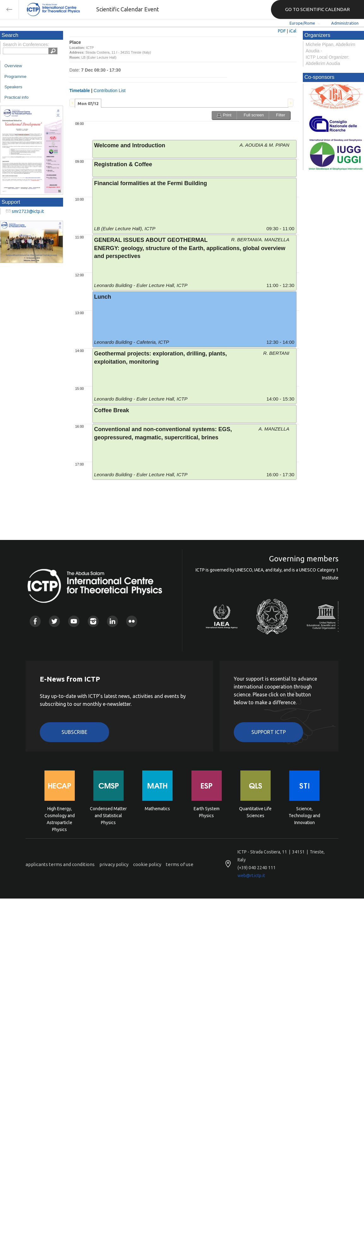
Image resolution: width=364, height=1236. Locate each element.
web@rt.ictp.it (251, 875)
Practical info (16, 97)
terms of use (179, 864)
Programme (15, 76)
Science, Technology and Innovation (304, 815)
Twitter (54, 621)
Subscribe (74, 732)
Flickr (131, 621)
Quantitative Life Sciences (255, 812)
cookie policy (147, 864)
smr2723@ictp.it (28, 211)
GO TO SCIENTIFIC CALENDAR (317, 9)
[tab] (88, 103)
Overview (13, 65)
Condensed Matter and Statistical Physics (108, 815)
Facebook (35, 621)
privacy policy (113, 864)
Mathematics (157, 808)
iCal (292, 30)
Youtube (73, 621)
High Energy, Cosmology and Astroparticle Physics (59, 815)
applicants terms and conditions (60, 864)
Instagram (93, 621)
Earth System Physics (207, 812)
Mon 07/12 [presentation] (88, 103)
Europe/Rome (302, 23)
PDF (282, 30)
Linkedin (112, 621)
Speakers (13, 87)
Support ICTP (268, 732)
